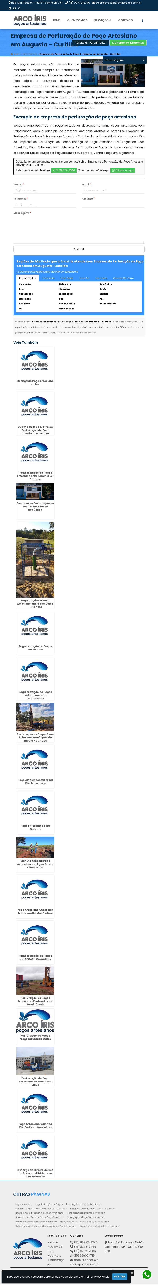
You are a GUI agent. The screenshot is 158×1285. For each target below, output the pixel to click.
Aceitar (119, 1276)
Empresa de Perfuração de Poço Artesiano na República (35, 507)
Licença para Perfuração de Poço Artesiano (39, 1217)
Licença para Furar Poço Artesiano (86, 1213)
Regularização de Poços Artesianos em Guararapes (35, 696)
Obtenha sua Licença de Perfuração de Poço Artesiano (45, 1226)
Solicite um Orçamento (90, 43)
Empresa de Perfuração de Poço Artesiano (93, 1209)
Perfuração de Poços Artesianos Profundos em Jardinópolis (35, 1002)
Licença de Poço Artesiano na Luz (35, 383)
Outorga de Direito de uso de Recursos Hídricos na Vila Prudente (35, 1174)
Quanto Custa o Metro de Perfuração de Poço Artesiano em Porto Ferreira (35, 432)
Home (56, 20)
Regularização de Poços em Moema (35, 648)
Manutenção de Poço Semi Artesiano (36, 1222)
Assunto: (88, 199)
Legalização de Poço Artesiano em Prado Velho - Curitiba (35, 604)
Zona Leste (101, 278)
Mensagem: (22, 213)
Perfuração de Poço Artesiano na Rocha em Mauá (35, 1082)
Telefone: (20, 199)
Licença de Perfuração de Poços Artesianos (39, 1213)
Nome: (18, 185)
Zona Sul (84, 278)
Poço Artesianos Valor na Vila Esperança (35, 782)
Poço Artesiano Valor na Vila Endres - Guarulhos (35, 1126)
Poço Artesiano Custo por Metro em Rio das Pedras (35, 912)
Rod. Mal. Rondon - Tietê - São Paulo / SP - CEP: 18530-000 (124, 1247)
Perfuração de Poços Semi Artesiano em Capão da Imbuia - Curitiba (35, 738)
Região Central (27, 278)
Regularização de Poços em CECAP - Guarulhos (35, 957)
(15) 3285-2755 (85, 1247)
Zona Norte (48, 278)
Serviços (102, 20)
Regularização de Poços (49, 1204)
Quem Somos (77, 20)
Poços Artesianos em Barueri (35, 828)
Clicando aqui (122, 170)
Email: (86, 185)
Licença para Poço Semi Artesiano (86, 1217)
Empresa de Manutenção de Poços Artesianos (41, 1209)
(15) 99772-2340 (79, 3)
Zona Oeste (66, 278)
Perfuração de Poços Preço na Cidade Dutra (35, 1037)
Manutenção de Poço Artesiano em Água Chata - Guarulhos (35, 865)
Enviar (79, 250)
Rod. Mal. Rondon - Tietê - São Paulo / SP (37, 3)
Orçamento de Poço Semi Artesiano (99, 1226)
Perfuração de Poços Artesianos (84, 1204)
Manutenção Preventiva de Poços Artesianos (84, 1222)
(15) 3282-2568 (85, 1252)
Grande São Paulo (123, 278)
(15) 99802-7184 (85, 1256)
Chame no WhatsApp (128, 43)
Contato (125, 20)
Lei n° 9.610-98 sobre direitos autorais (77, 333)
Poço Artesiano (23, 1204)
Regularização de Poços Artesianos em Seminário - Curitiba (35, 476)
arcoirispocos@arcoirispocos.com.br (118, 3)
